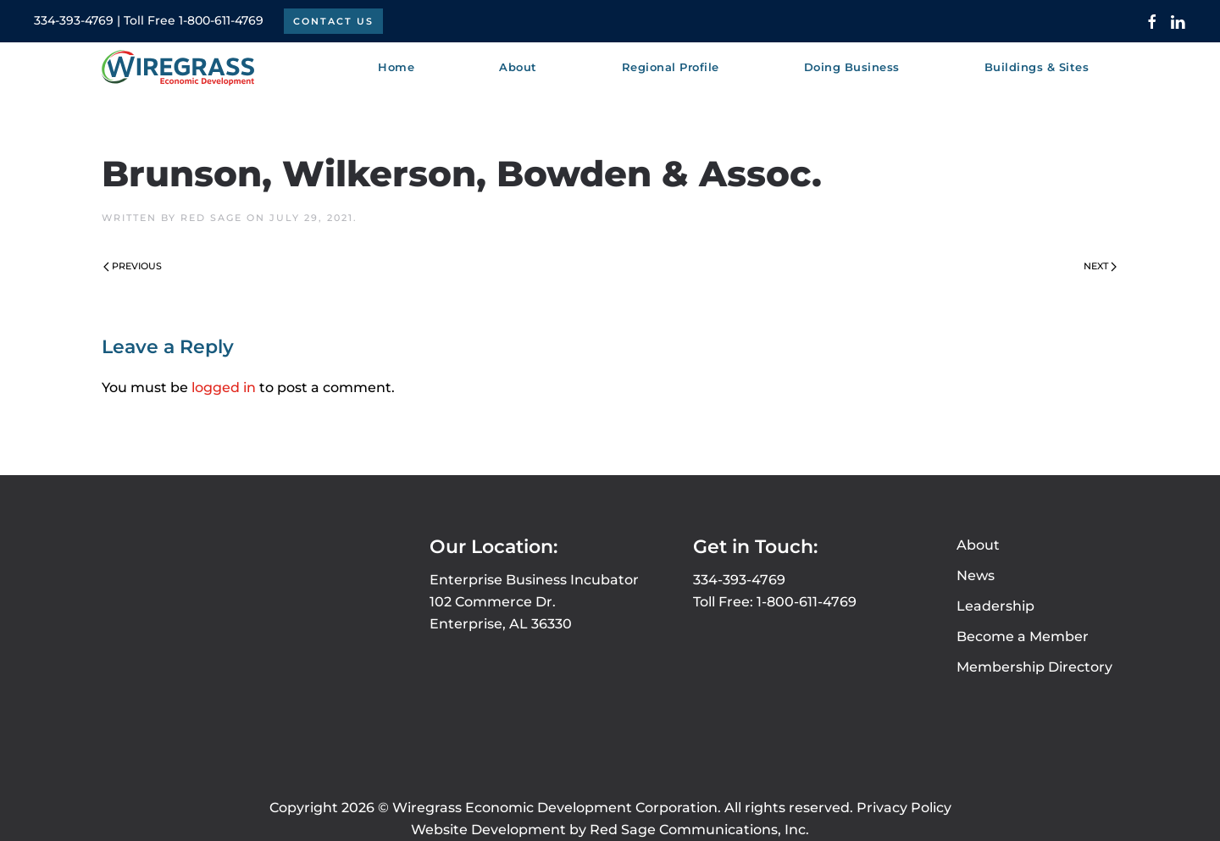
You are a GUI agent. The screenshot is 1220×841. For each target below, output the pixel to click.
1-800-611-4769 (221, 20)
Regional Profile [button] (670, 67)
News (976, 575)
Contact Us (333, 21)
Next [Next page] (1100, 266)
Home (396, 67)
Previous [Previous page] (132, 266)
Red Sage (211, 218)
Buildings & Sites (1037, 67)
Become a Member (1023, 636)
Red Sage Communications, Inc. (699, 830)
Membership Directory (1034, 667)
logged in (223, 387)
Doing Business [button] (852, 67)
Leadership (995, 606)
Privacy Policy (904, 808)
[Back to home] (178, 67)
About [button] (518, 67)
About (978, 545)
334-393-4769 (74, 20)
